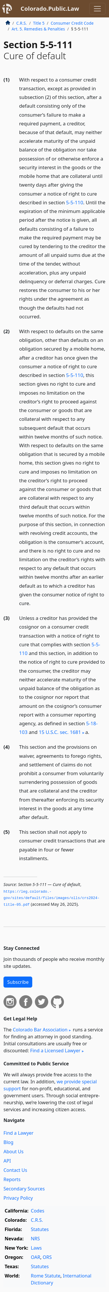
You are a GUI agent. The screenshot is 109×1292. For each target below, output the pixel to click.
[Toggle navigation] (97, 9)
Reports (12, 1179)
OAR (35, 1257)
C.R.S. (21, 23)
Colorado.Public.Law (50, 8)
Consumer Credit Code (72, 23)
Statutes (40, 1229)
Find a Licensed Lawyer (55, 1050)
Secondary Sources (24, 1188)
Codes (37, 1211)
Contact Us (15, 1170)
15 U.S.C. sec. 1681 (60, 732)
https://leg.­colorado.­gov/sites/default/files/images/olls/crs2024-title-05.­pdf (51, 898)
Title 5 (39, 23)
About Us (13, 1151)
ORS (47, 1257)
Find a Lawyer (18, 1133)
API (7, 1161)
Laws (36, 1248)
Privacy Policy (18, 1198)
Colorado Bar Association (40, 1029)
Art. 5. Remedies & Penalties (38, 29)
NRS (35, 1238)
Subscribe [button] (17, 982)
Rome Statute (45, 1276)
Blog (8, 1142)
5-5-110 (74, 202)
